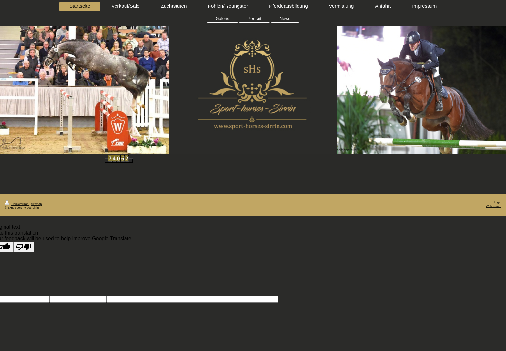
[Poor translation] (23, 247)
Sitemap (36, 204)
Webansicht (493, 206)
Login (497, 202)
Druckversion (17, 204)
